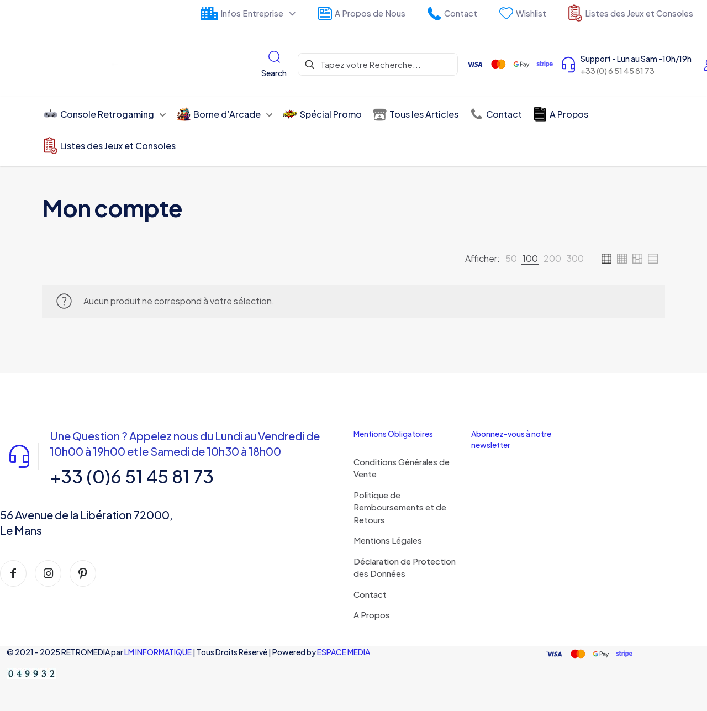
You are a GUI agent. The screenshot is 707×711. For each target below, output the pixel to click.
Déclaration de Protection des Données (405, 567)
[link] (511, 258)
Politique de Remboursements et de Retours (400, 507)
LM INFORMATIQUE (158, 652)
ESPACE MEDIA (343, 652)
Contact (370, 594)
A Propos (372, 614)
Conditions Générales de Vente (402, 468)
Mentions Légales (388, 540)
